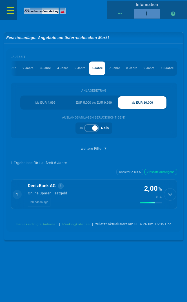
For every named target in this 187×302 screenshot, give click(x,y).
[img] (151, 202)
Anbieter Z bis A (130, 172)
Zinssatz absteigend (161, 172)
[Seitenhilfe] (173, 14)
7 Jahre (114, 68)
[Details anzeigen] (170, 194)
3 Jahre (45, 68)
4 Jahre (62, 68)
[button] (94, 194)
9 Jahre (149, 68)
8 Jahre (131, 68)
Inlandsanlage (39, 202)
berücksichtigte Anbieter (36, 224)
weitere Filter (94, 148)
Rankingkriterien (76, 224)
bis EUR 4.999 (45, 102)
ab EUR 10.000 (142, 102)
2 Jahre (28, 68)
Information (147, 4)
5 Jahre (79, 68)
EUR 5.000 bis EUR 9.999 (94, 102)
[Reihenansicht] (120, 14)
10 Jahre (167, 68)
